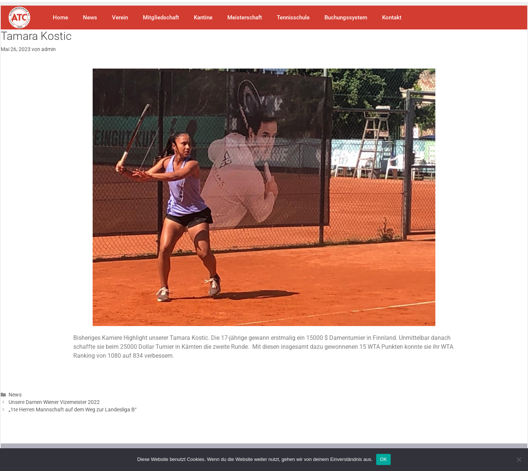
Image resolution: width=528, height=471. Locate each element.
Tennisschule (293, 17)
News (90, 17)
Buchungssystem (345, 17)
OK (383, 459)
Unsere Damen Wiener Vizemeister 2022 (54, 402)
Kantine (203, 17)
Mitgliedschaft (161, 17)
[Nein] (518, 459)
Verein (120, 17)
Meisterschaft (244, 17)
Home (60, 17)
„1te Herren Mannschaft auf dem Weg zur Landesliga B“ (73, 409)
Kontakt (391, 17)
